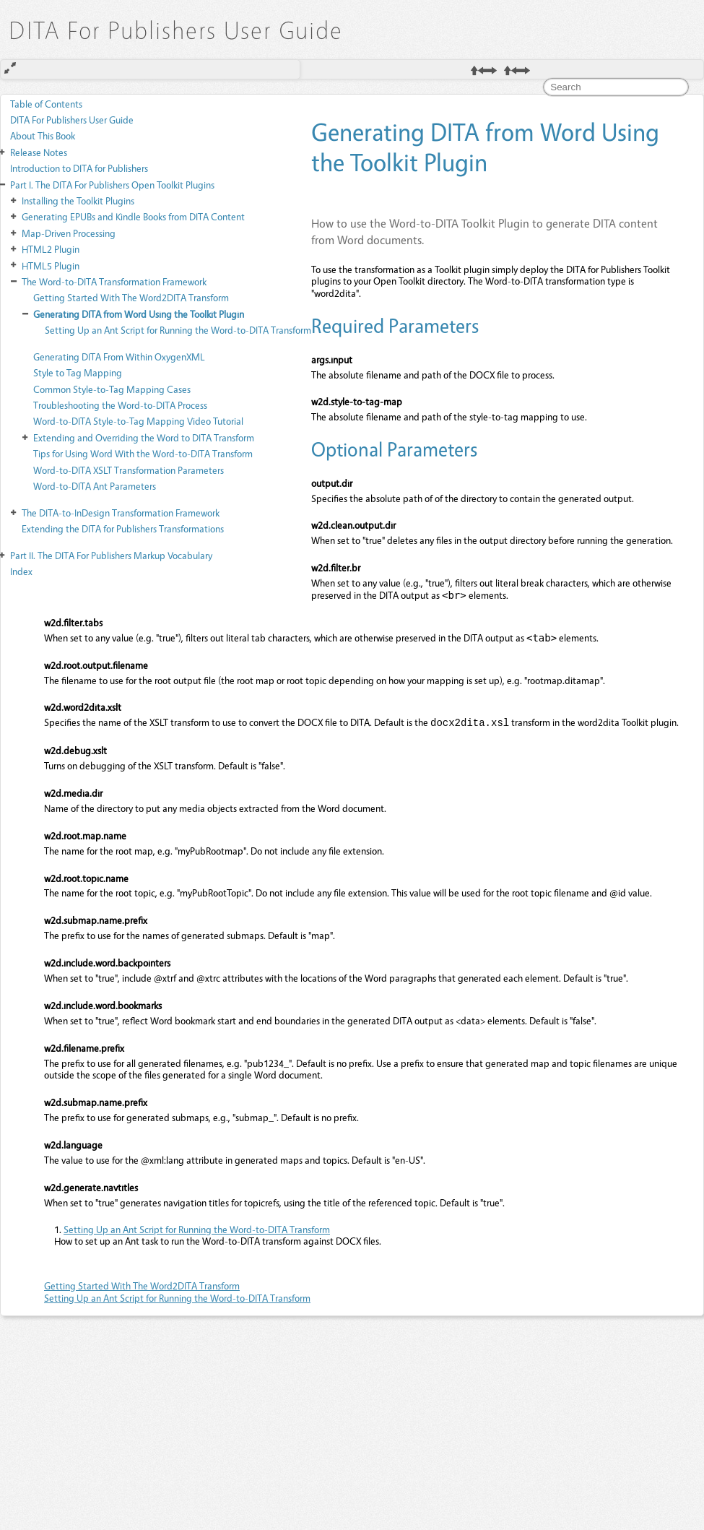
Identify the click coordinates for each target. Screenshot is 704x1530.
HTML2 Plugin (50, 249)
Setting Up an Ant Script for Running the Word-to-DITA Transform (178, 330)
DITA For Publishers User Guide (72, 119)
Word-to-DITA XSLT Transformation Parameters (128, 470)
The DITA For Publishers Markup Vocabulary (111, 555)
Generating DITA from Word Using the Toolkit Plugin (138, 314)
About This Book (42, 135)
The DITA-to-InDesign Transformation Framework (121, 512)
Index (21, 571)
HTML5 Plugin (50, 265)
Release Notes (38, 152)
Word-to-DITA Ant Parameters (94, 486)
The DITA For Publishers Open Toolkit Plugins (112, 184)
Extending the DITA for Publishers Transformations (123, 528)
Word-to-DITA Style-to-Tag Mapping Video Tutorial (138, 421)
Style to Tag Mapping (77, 372)
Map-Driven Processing (69, 233)
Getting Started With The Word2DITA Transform (131, 297)
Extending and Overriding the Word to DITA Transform (143, 437)
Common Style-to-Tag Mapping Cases (112, 389)
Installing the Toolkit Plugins (78, 200)
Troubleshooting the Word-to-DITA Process (120, 405)
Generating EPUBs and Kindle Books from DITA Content (133, 216)
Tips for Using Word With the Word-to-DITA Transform (143, 453)
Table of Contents (46, 104)
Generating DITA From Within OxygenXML (119, 356)
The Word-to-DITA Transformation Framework (114, 281)
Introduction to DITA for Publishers (79, 168)
